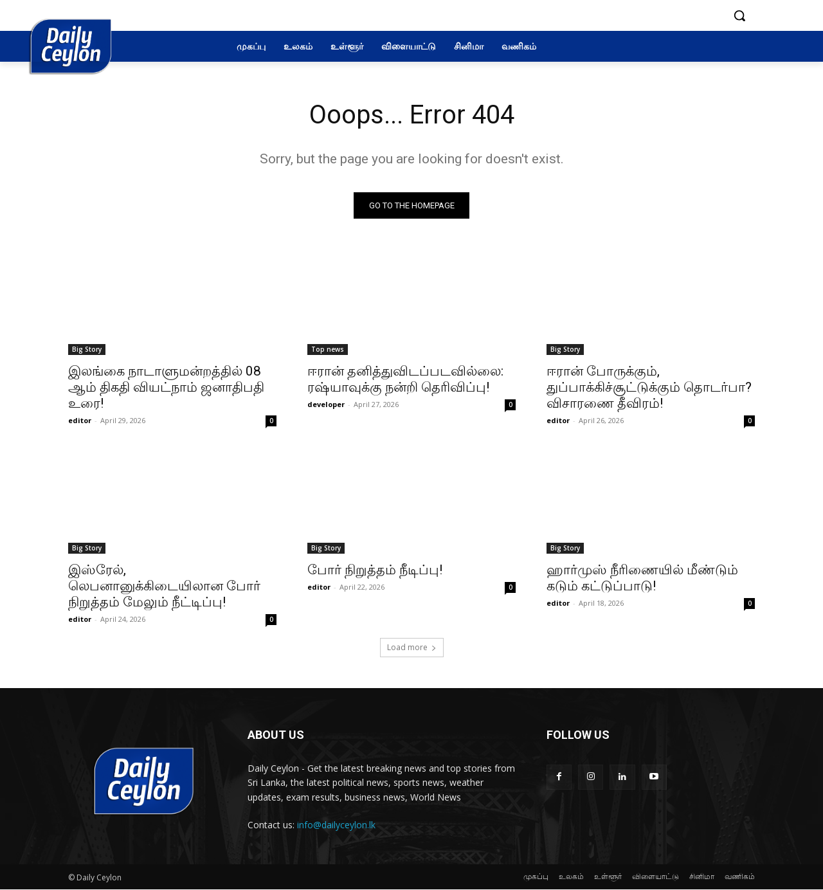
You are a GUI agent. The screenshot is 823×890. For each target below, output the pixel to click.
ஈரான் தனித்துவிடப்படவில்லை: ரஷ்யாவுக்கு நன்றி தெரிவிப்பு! (405, 379)
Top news (327, 349)
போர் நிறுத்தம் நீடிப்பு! (374, 569)
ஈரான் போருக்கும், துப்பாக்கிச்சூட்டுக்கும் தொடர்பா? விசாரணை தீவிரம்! (649, 387)
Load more (412, 647)
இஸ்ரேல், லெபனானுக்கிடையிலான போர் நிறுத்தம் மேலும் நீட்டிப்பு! (164, 586)
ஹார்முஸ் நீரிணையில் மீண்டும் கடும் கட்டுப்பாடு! (642, 578)
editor (79, 420)
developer (326, 404)
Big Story (87, 349)
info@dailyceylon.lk (336, 825)
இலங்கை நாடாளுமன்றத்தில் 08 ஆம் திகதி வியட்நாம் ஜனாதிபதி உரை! (166, 387)
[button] (739, 15)
